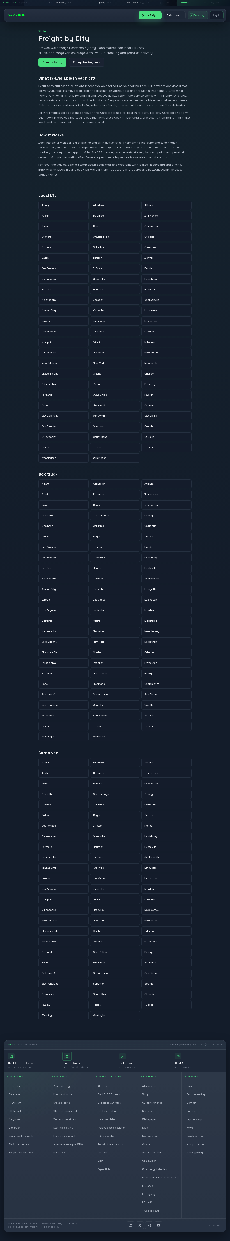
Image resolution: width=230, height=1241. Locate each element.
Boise (45, 226)
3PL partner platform (21, 1152)
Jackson (98, 300)
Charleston (151, 226)
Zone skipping (61, 1086)
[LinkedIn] (130, 1225)
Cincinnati (47, 247)
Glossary (147, 1144)
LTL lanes (147, 1185)
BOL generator (106, 1135)
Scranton (98, 426)
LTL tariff (147, 1202)
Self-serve (15, 1094)
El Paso (97, 268)
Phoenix (98, 384)
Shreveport (49, 436)
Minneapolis (49, 352)
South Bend (100, 436)
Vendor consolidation (66, 1119)
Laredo (46, 321)
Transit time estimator (110, 1144)
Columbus (150, 247)
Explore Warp (194, 1119)
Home (190, 1086)
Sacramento (151, 405)
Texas (97, 447)
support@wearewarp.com (183, 1044)
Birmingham (151, 215)
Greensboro (49, 278)
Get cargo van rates (109, 1102)
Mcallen (149, 331)
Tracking (197, 15)
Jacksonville (152, 300)
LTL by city (148, 1194)
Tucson (149, 447)
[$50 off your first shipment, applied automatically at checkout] (203, 3)
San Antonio (100, 415)
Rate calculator (107, 1119)
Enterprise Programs (86, 62)
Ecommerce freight (64, 1135)
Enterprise (15, 1086)
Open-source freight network (159, 1177)
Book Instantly (52, 62)
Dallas (45, 258)
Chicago (149, 236)
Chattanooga (101, 236)
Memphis (47, 342)
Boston (97, 226)
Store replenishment (65, 1111)
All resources (149, 1086)
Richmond (99, 405)
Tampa (46, 447)
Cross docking (61, 1102)
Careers (191, 1111)
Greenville (99, 278)
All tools (102, 1086)
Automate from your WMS (68, 1144)
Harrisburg (150, 278)
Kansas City (49, 310)
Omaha (97, 373)
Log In (216, 15)
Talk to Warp (174, 15)
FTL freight (15, 1102)
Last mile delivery (63, 1127)
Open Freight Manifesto (155, 1169)
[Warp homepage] (16, 15)
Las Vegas (99, 321)
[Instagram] (149, 1225)
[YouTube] (158, 1225)
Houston (98, 289)
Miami (96, 342)
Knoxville (98, 310)
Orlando (149, 373)
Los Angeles (49, 331)
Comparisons (150, 1160)
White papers (150, 1119)
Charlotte (47, 236)
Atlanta (148, 205)
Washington (49, 458)
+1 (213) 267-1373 (211, 1044)
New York (98, 363)
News (190, 1127)
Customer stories (152, 1102)
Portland (47, 394)
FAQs (145, 1127)
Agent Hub (104, 1169)
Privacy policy (195, 1152)
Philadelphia (49, 384)
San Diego (150, 415)
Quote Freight (150, 15)
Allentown (99, 205)
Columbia (98, 247)
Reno (45, 405)
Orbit (101, 1160)
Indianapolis (49, 300)
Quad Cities (100, 394)
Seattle (148, 426)
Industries (59, 1152)
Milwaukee (150, 342)
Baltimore (99, 215)
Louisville (98, 331)
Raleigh (148, 394)
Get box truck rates (109, 1111)
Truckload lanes (151, 1210)
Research (147, 1111)
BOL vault (103, 1152)
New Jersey (151, 352)
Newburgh (150, 363)
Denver (148, 258)
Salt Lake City (50, 415)
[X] (140, 1225)
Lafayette (150, 310)
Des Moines (49, 268)
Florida (148, 268)
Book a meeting (196, 1094)
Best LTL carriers (152, 1152)
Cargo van (15, 1119)
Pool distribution (63, 1094)
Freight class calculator (111, 1127)
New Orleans (49, 363)
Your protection (196, 1144)
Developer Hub (195, 1135)
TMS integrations (19, 1144)
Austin (45, 215)
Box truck (14, 1127)
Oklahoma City (50, 373)
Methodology (150, 1135)
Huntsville (150, 289)
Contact (191, 1102)
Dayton (97, 258)
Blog (145, 1094)
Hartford (47, 289)
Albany (46, 205)
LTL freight (15, 1111)
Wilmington (99, 458)
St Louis (149, 436)
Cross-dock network (21, 1135)
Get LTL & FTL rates (109, 1094)
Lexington (150, 321)
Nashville (98, 352)
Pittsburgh (150, 384)
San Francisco (50, 426)
